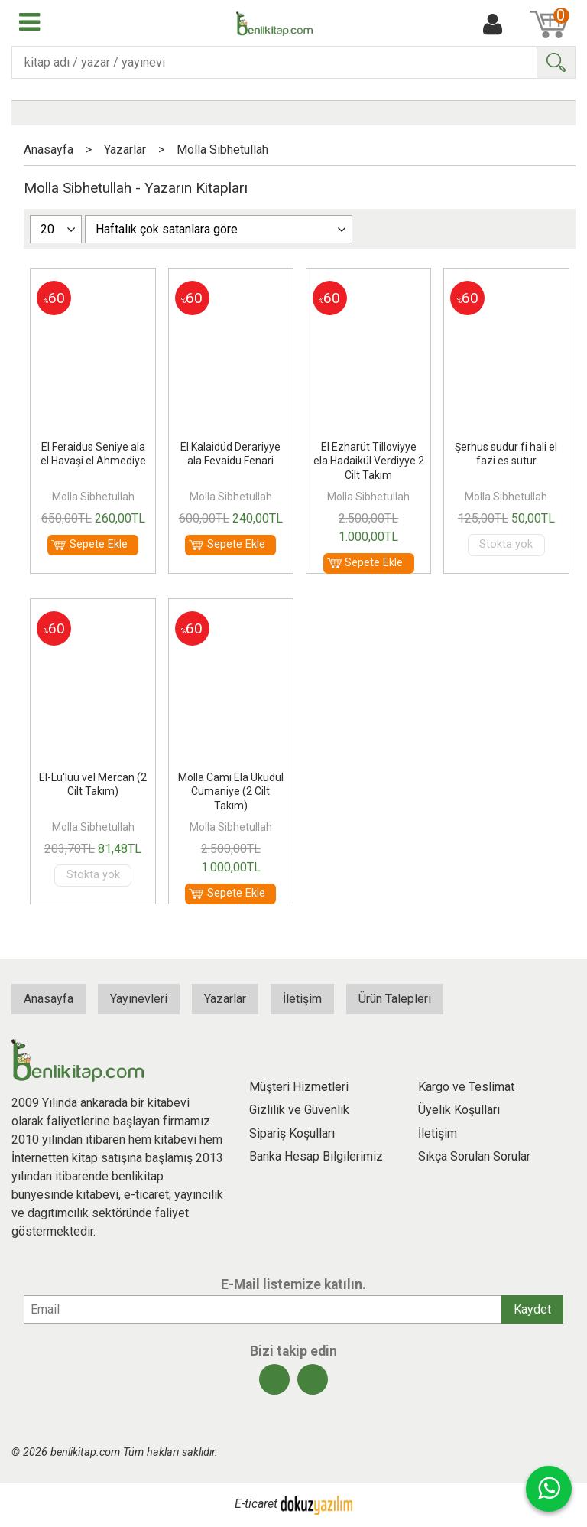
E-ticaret (256, 1504)
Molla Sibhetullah (93, 496)
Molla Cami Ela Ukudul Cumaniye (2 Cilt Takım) (231, 791)
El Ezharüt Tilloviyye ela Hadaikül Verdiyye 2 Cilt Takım (368, 460)
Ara (556, 62)
